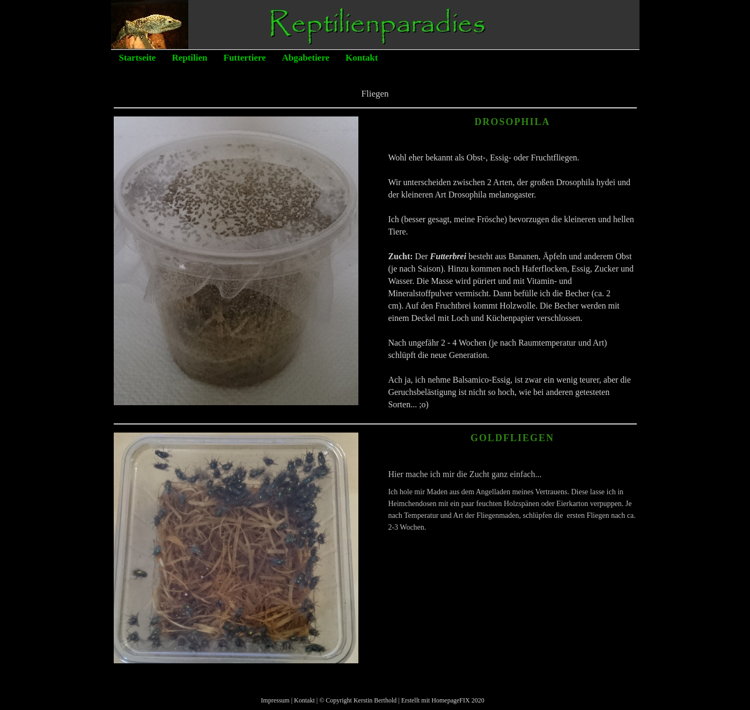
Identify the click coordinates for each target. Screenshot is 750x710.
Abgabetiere (305, 58)
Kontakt (361, 58)
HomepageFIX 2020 (457, 700)
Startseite (137, 58)
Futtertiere (245, 58)
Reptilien (189, 58)
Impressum (275, 700)
